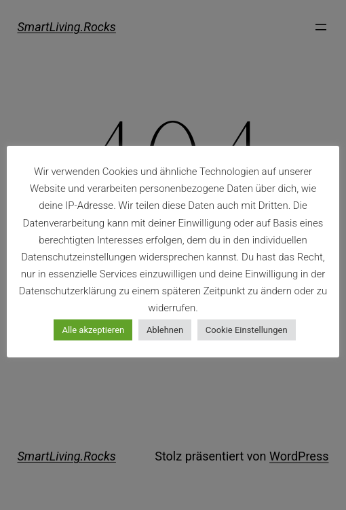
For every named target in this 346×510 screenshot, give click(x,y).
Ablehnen (165, 330)
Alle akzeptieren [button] (93, 330)
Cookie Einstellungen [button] (247, 330)
